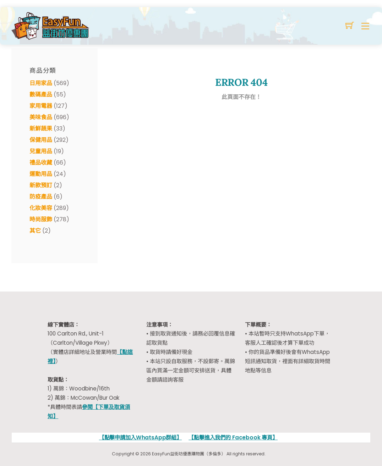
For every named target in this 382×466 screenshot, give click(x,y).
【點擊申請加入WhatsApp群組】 (140, 437)
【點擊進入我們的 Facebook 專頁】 (233, 437)
